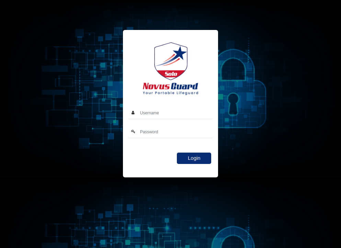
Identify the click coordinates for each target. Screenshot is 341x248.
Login (194, 158)
